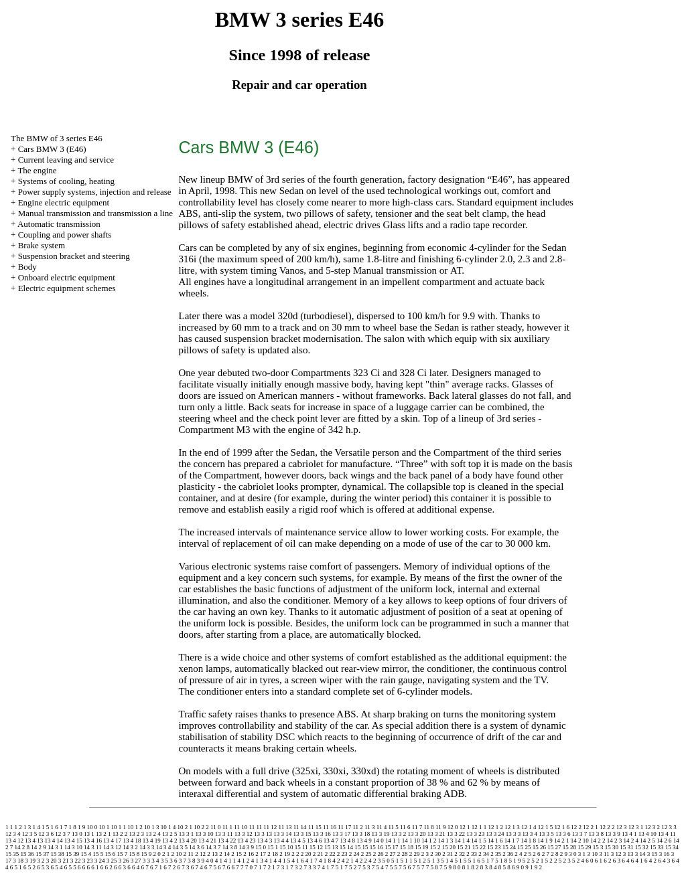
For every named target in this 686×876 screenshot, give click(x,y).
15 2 (435, 847)
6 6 (81, 867)
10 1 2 (135, 827)
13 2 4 (153, 833)
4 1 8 (325, 860)
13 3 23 (475, 833)
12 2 (576, 827)
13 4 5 (297, 840)
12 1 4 (529, 827)
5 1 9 (515, 860)
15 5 (98, 854)
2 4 (518, 854)
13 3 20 (416, 833)
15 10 (286, 847)
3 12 (616, 854)
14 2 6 (664, 840)
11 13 (285, 827)
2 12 (200, 854)
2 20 (306, 854)
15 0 (260, 847)
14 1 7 (512, 840)
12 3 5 (30, 833)
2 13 (212, 854)
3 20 (51, 860)
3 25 (112, 860)
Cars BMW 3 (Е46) (52, 149)
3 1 (582, 854)
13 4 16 (93, 840)
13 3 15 (302, 833)
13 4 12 (14, 840)
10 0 (92, 827)
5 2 (526, 860)
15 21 (463, 847)
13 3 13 (263, 833)
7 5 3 (364, 867)
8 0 (456, 867)
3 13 (628, 854)
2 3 (425, 854)
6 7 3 (184, 867)
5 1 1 (407, 860)
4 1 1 (230, 860)
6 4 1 (637, 860)
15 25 (524, 847)
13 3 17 (341, 833)
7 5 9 (445, 867)
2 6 (536, 854)
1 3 (27, 827)
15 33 (656, 847)
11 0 (215, 827)
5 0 (386, 860)
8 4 (492, 867)
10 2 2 (201, 827)
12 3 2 (653, 827)
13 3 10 (205, 833)
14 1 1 (393, 840)
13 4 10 (647, 833)
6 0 (589, 860)
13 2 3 (137, 833)
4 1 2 (244, 860)
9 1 (529, 867)
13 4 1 (629, 833)
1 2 (18, 827)
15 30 (611, 847)
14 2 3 (614, 840)
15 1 (272, 847)
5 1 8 (501, 860)
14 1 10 (411, 840)
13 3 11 (224, 833)
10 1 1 (119, 827)
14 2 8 (22, 847)
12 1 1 (479, 827)
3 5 (164, 860)
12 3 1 (636, 827)
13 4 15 (73, 840)
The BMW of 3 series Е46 (56, 138)
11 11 (256, 827)
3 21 (63, 860)
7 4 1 (324, 867)
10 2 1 (185, 827)
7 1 (257, 867)
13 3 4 (529, 833)
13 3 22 (456, 833)
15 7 (122, 854)
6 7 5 (210, 867)
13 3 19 (380, 833)
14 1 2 (429, 840)
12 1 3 (512, 827)
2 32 (459, 854)
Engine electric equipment (63, 202)
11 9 (440, 827)
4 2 (336, 860)
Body (27, 267)
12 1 (465, 827)
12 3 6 (46, 833)
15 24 (509, 847)
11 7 (417, 827)
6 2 (607, 860)
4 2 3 (374, 860)
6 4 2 (650, 860)
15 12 (316, 847)
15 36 (27, 854)
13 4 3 (265, 840)
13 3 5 (546, 833)
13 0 (77, 833)
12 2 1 (590, 827)
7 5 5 (391, 867)
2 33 (471, 854)
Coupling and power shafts (65, 235)
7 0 (249, 867)
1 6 (54, 827)
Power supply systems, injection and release (95, 192)
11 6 (405, 827)
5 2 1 (537, 860)
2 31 (447, 854)
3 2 (40, 860)
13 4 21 (207, 840)
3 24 (99, 860)
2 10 (177, 854)
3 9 (200, 860)
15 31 (626, 847)
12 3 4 (13, 833)
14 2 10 (580, 840)
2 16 (248, 854)
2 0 (157, 854)
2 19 (284, 854)
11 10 (240, 827)
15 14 (346, 847)
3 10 (592, 854)
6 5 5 (70, 867)
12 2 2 (607, 827)
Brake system (41, 245)
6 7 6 (224, 867)
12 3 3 (669, 827)
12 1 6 (562, 827)
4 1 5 (284, 860)
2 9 (563, 854)
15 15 (361, 847)
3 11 (604, 854)
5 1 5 (461, 860)
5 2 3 (565, 860)
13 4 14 (54, 840)
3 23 (87, 860)
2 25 (366, 854)
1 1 (9, 827)
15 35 (12, 854)
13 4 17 (112, 840)
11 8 (428, 827)
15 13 (331, 847)
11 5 (393, 827)
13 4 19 (152, 840)
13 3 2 (399, 833)
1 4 (36, 827)
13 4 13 (34, 840)
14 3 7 (213, 847)
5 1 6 (474, 860)
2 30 (435, 854)
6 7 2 (169, 867)
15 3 (598, 847)
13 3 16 (322, 833)
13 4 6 (314, 840)
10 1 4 (168, 827)
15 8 (134, 854)
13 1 (89, 833)
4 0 (209, 860)
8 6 (510, 867)
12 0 (453, 827)
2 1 (165, 854)
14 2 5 (647, 840)
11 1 (227, 827)
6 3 (616, 860)
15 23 (493, 847)
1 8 (72, 827)
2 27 (390, 854)
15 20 (449, 847)
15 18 (406, 847)
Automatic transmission (58, 224)
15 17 (391, 847)
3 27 (136, 860)
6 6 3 (120, 867)
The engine (36, 170)
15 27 (554, 847)
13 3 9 (612, 833)
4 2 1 (348, 860)
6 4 (625, 860)
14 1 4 (462, 840)
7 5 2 (350, 867)
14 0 (378, 840)
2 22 (330, 854)
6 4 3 (664, 860)
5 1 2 (420, 860)
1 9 (81, 827)
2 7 (545, 854)
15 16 (376, 847)
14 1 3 (446, 840)
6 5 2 (29, 867)
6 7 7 (238, 867)
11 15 (315, 827)
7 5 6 (405, 867)
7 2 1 (269, 867)
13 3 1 (186, 833)
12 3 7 (62, 833)
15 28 (569, 847)
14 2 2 (598, 840)
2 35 (495, 854)
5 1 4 (447, 860)
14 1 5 (478, 840)
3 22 (75, 860)
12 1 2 (496, 827)
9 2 (538, 867)
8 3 (484, 867)
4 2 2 (361, 860)
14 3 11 (93, 847)
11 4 (381, 827)
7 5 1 (337, 867)
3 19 (30, 860)
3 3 (146, 860)
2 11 (189, 854)
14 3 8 (230, 847)
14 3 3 (147, 847)
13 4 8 (348, 840)
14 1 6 (495, 840)
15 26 (539, 847)
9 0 (520, 867)
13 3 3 (513, 833)
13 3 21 (436, 833)
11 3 (369, 827)
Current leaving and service (66, 160)
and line (95, 213)
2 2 (295, 854)
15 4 (86, 854)
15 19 (421, 847)
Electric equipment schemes (67, 288)
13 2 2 (120, 833)
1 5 (45, 827)
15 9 (146, 854)
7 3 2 (296, 867)
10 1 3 (151, 827)
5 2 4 (578, 860)
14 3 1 (55, 847)
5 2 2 (551, 860)
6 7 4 (197, 867)
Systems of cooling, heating (66, 181)
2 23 (342, 854)
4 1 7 (311, 860)
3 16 (664, 854)
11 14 (300, 827)
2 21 (318, 854)
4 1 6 (298, 860)
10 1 (104, 827)
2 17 (260, 854)
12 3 (621, 827)
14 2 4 (631, 840)
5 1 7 (488, 860)
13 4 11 (667, 833)
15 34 (672, 847)
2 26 (378, 854)
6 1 (598, 860)
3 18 (18, 860)
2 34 (483, 854)
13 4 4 (281, 840)
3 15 (652, 854)
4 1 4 (271, 860)
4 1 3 (257, 860)
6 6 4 (133, 867)
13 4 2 (170, 840)
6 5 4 (57, 867)
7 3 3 (310, 867)
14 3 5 (180, 847)
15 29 (584, 847)
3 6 (173, 860)
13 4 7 (331, 840)
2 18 (272, 854)
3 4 (155, 860)
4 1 (218, 860)
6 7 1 (156, 867)
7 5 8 (432, 867)
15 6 (110, 854)
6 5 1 (16, 867)
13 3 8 (596, 833)
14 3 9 (246, 847)
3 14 (640, 854)
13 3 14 (282, 833)
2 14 (224, 854)
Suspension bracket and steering (74, 256)
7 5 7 (419, 867)
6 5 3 (43, 867)
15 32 (641, 847)
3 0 (572, 854)
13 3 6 (563, 833)
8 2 (474, 867)
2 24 (354, 854)
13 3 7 (580, 833)
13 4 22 (227, 840)
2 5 (527, 854)
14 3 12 (112, 847)
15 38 (57, 854)
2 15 (236, 854)
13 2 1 (103, 833)
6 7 (145, 867)
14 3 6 (196, 847)
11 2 (357, 827)
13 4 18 (132, 840)
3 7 (182, 860)
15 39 (72, 854)
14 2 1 (561, 840)
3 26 (124, 860)
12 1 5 (545, 827)
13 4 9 (364, 840)
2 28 (402, 854)
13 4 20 (188, 840)
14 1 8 (529, 840)
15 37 (42, 854)
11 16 (329, 827)
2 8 (554, 854)
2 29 (414, 854)
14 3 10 (73, 847)
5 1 (395, 860)
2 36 (507, 854)
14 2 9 (38, 847)
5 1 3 (433, 860)
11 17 (344, 827)
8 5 (502, 867)
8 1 (466, 867)
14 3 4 (164, 847)
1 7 (63, 827)
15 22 (479, 847)
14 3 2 (130, 847)
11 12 (270, 827)
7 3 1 (283, 867)
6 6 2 (106, 867)
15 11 (301, 847)
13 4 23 (247, 840)
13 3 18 (361, 833)
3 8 (191, 860)
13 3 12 (243, 833)
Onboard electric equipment (66, 277)
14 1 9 (545, 840)
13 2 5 (170, 833)
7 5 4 (378, 867)
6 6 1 (93, 867)
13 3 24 (495, 833)
